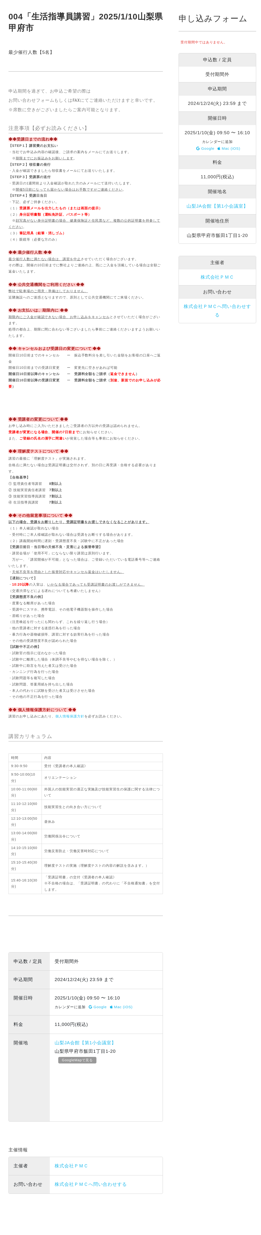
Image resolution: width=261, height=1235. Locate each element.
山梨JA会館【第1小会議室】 (85, 1042)
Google (98, 1007)
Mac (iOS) (121, 1007)
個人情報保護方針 (69, 716)
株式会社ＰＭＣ (71, 1165)
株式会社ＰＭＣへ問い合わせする (91, 1184)
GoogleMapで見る (78, 1060)
